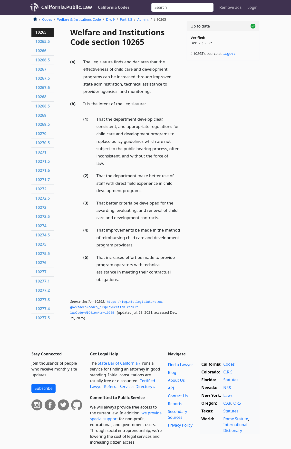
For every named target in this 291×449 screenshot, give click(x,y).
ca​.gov (228, 53)
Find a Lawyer (180, 364)
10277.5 (42, 318)
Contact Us (178, 396)
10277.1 (42, 281)
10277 (41, 271)
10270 (41, 133)
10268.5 (42, 106)
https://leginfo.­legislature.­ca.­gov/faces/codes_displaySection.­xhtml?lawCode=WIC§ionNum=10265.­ (117, 307)
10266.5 (42, 60)
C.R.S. (228, 372)
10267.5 (42, 78)
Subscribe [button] (43, 388)
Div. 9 (110, 19)
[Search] (182, 7)
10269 (41, 115)
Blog (172, 372)
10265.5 (42, 41)
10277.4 (42, 308)
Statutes (230, 379)
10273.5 (42, 216)
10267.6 (42, 87)
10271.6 (42, 170)
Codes (47, 19)
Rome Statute (235, 418)
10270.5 (42, 143)
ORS (237, 403)
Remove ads (230, 7)
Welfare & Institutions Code (79, 19)
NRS (227, 387)
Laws (228, 395)
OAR (227, 403)
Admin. (143, 19)
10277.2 (42, 290)
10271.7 (42, 179)
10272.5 (42, 198)
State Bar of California (118, 363)
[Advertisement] (223, 98)
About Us (176, 380)
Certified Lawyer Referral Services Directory (122, 383)
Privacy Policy (180, 425)
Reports (175, 403)
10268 (41, 96)
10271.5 (42, 161)
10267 (41, 69)
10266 (41, 50)
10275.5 (42, 253)
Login (252, 7)
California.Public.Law (66, 7)
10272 (41, 189)
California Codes (114, 7)
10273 (41, 207)
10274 (41, 225)
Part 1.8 (126, 19)
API (171, 388)
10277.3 (42, 299)
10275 (41, 244)
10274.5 (42, 235)
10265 (41, 32)
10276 (41, 262)
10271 (41, 152)
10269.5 (42, 124)
